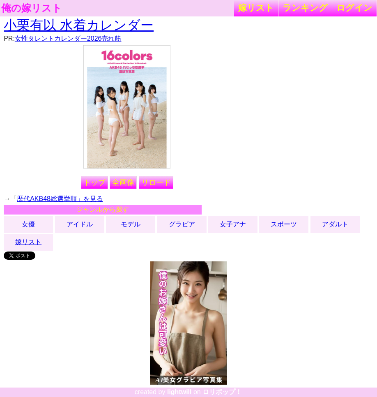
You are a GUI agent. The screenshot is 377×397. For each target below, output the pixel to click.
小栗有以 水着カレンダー (79, 25)
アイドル (80, 224)
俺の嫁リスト (31, 8)
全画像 (123, 182)
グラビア (182, 224)
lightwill (179, 391)
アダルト (335, 224)
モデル (130, 224)
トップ (94, 182)
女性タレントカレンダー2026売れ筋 (68, 38)
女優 (28, 224)
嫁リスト (256, 7)
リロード (156, 182)
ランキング (305, 7)
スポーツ (284, 224)
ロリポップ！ (222, 391)
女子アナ (233, 224)
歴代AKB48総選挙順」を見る (60, 198)
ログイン (354, 7)
